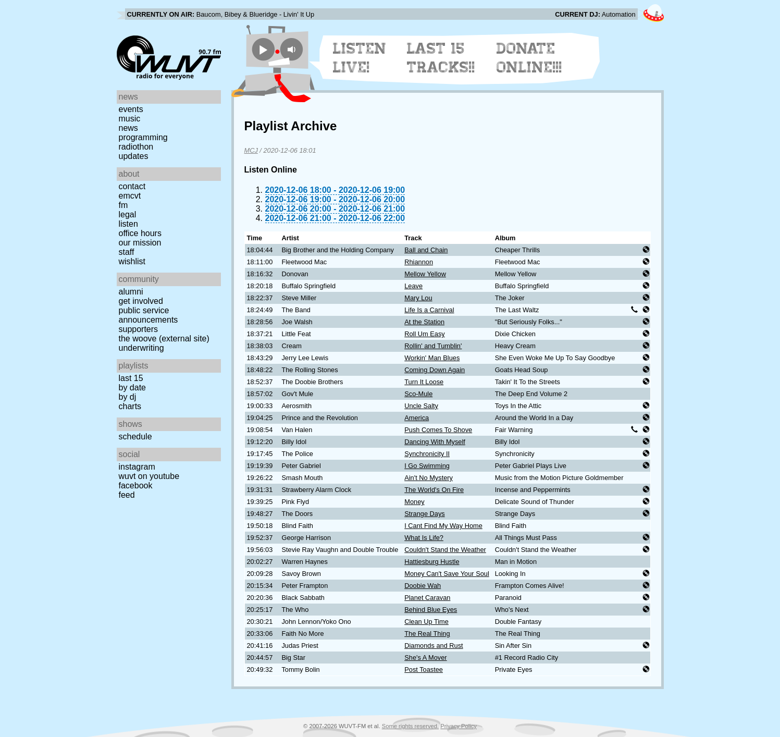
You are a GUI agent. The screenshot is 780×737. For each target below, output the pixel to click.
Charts (130, 406)
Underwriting (141, 347)
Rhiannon (418, 262)
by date (132, 387)
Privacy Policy (458, 726)
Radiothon (136, 146)
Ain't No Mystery (428, 478)
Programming (143, 137)
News (128, 128)
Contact (132, 186)
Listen (128, 223)
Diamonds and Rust (433, 645)
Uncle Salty (421, 406)
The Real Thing (427, 633)
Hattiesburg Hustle (431, 562)
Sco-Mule (418, 394)
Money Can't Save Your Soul (446, 574)
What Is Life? (423, 538)
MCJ (251, 150)
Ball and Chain (426, 250)
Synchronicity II (427, 454)
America (416, 418)
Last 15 (131, 378)
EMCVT (130, 195)
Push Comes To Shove (438, 430)
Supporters (138, 329)
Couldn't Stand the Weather (445, 550)
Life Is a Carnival (429, 310)
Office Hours (140, 233)
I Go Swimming (427, 466)
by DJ (128, 396)
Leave (413, 286)
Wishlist (132, 261)
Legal (128, 214)
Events (131, 109)
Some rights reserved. (410, 726)
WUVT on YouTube (149, 476)
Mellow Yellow (425, 274)
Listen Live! (360, 58)
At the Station (424, 322)
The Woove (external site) (164, 338)
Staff (126, 252)
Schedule (135, 436)
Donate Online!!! (529, 58)
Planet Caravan (427, 597)
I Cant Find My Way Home (443, 526)
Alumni (131, 291)
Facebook (136, 485)
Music (130, 118)
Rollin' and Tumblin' (433, 346)
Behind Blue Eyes (430, 609)
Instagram (137, 466)
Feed (127, 494)
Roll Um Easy (424, 334)
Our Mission (140, 242)
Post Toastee (423, 669)
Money (414, 502)
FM (123, 205)
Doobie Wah (422, 585)
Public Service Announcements (148, 315)
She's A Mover (425, 657)
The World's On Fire (434, 490)
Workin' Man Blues (432, 358)
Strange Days (424, 514)
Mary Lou (418, 298)
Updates (133, 156)
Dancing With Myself (434, 442)
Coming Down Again (434, 370)
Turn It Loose (423, 382)
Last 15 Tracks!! (441, 58)
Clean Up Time (426, 621)
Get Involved (141, 301)
